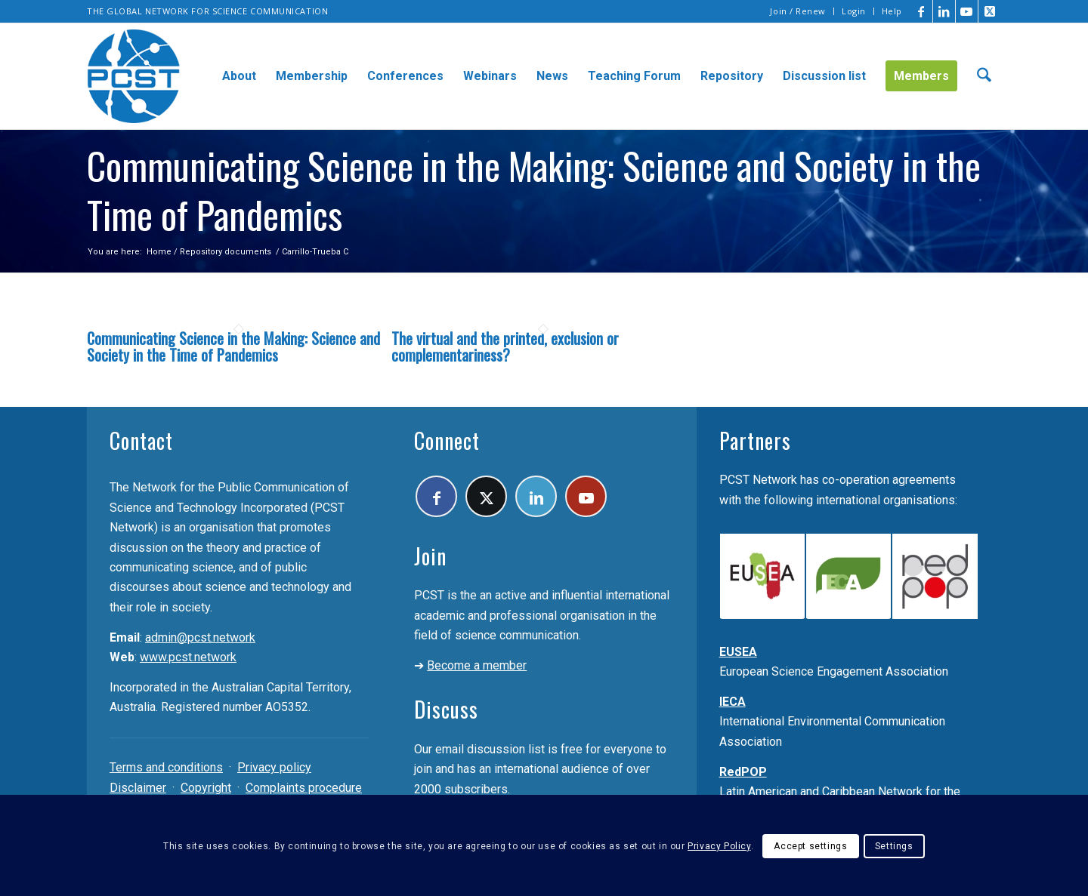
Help (892, 11)
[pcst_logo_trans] (134, 76)
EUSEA (738, 652)
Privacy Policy (719, 846)
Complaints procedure (304, 788)
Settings (894, 846)
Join (430, 555)
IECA (732, 701)
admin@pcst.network (200, 637)
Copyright (206, 788)
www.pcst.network (188, 657)
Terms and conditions (166, 767)
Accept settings (810, 846)
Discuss (446, 709)
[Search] (984, 76)
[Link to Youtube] (967, 11)
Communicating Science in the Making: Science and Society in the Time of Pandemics (233, 346)
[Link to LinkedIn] (944, 11)
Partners (755, 440)
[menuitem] (798, 11)
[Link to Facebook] (921, 11)
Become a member (477, 665)
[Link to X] (989, 11)
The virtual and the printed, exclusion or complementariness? (505, 346)
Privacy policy (274, 767)
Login (854, 11)
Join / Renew (798, 11)
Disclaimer (138, 788)
